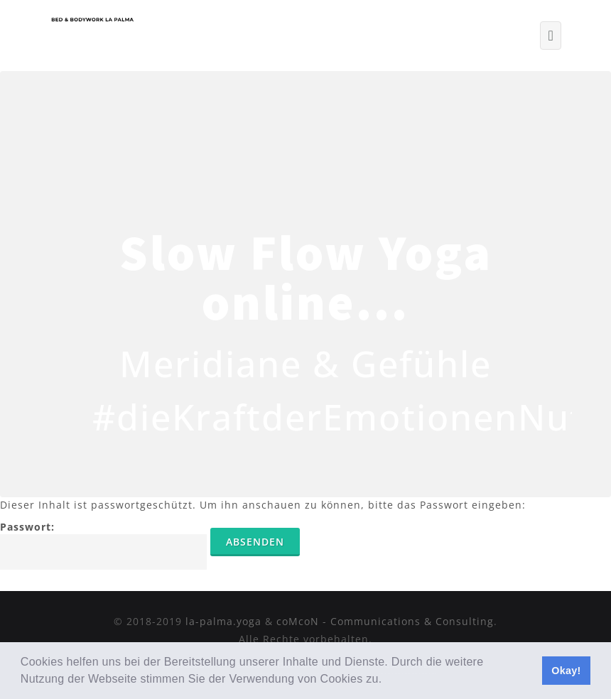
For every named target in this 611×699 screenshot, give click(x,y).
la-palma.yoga (223, 621)
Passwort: (103, 545)
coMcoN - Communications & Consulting (385, 621)
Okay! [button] (566, 670)
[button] (387, 680)
